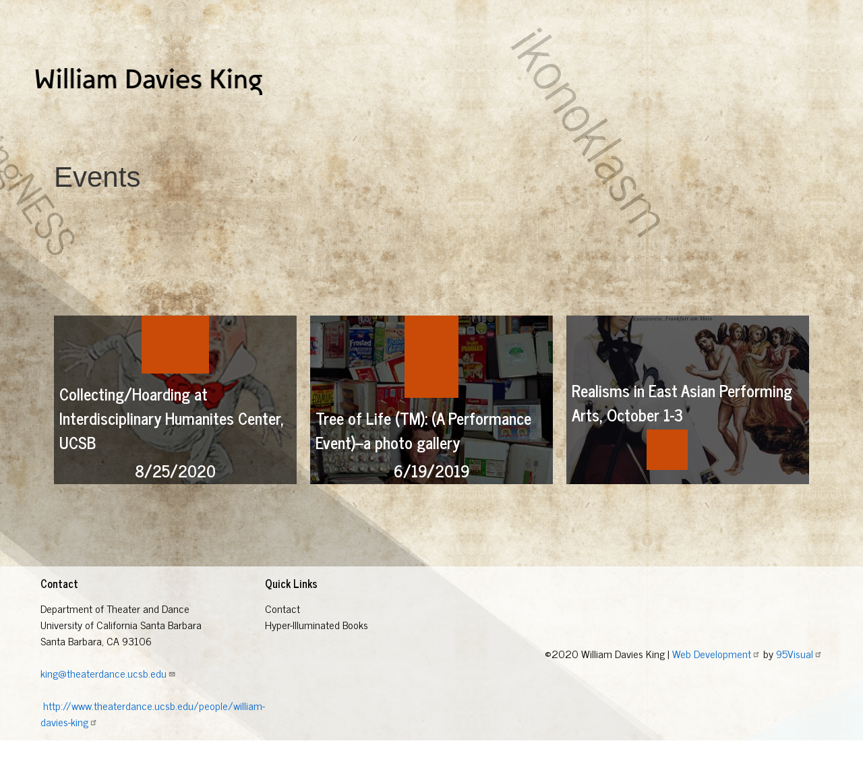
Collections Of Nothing (202, 120)
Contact (282, 633)
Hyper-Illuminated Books (85, 120)
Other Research (470, 120)
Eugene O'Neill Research (321, 120)
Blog (530, 120)
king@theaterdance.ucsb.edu (108, 698)
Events (405, 120)
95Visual (799, 678)
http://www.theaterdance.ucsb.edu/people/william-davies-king (152, 738)
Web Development (716, 678)
